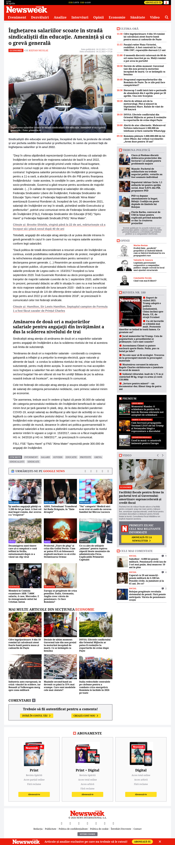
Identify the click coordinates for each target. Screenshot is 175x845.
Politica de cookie (99, 829)
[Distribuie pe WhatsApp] (102, 471)
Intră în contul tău (36, 715)
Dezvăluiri (40, 17)
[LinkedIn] (105, 823)
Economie (117, 17)
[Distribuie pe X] (91, 471)
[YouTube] (79, 823)
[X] (70, 823)
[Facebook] (62, 823)
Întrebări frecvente (121, 829)
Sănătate (137, 17)
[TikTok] (96, 823)
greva (98, 457)
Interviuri (80, 17)
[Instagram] (87, 823)
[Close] (159, 841)
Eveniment (17, 17)
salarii (45, 457)
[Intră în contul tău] (166, 2)
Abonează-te (153, 2)
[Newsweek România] (27, 9)
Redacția (38, 829)
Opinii (98, 17)
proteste (85, 457)
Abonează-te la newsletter (141, 539)
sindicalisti (17, 461)
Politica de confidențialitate (73, 829)
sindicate (33, 461)
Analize (60, 17)
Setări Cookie (87, 834)
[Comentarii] (108, 471)
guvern (57, 457)
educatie (71, 457)
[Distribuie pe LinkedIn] (96, 471)
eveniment (31, 457)
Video (155, 17)
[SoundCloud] (113, 823)
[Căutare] (166, 17)
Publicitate (50, 829)
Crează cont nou (86, 715)
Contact (138, 829)
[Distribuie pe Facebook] (85, 471)
